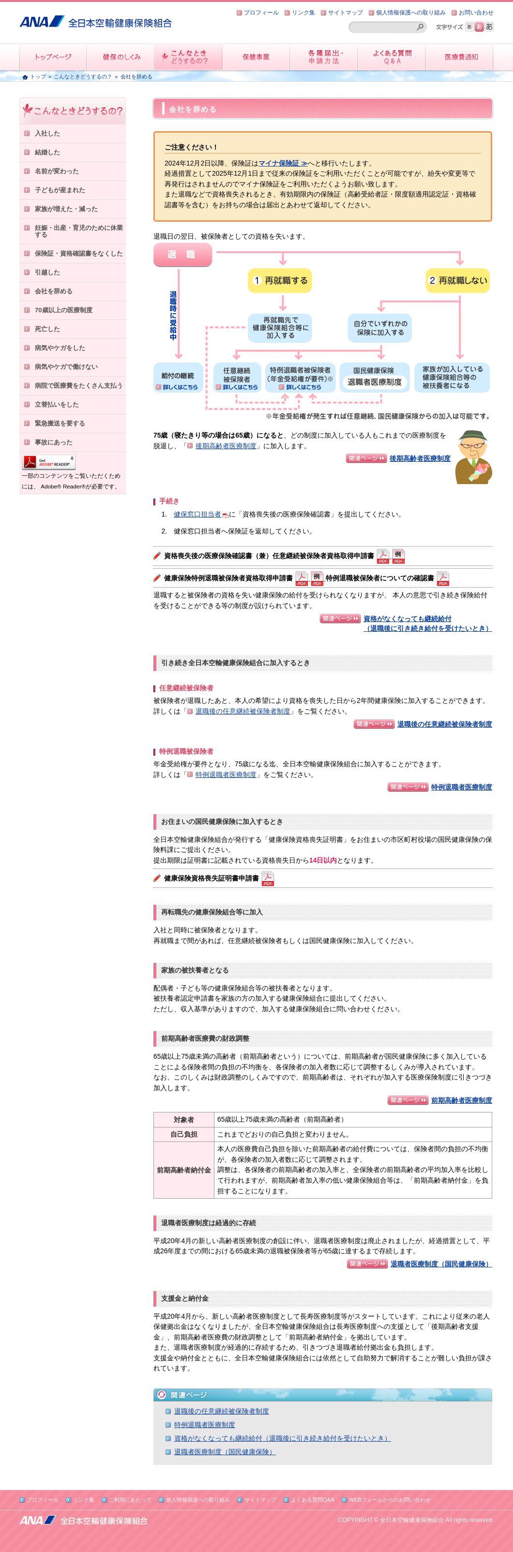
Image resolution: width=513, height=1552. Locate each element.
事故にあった (54, 442)
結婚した (47, 152)
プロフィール (261, 12)
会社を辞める (54, 291)
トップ (38, 76)
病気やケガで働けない (66, 366)
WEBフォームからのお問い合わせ (390, 1500)
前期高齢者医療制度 (461, 1100)
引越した (47, 272)
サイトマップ (345, 12)
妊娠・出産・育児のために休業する (79, 231)
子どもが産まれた (60, 190)
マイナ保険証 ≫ (283, 163)
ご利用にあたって (130, 1500)
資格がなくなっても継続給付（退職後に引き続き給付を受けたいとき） (282, 1438)
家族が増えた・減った (66, 209)
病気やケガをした (60, 347)
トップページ (53, 57)
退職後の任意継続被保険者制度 (243, 711)
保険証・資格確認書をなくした (79, 253)
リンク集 (303, 12)
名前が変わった (57, 171)
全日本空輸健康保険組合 (95, 18)
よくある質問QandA (392, 57)
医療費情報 (460, 57)
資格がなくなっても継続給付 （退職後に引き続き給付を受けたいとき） (427, 624)
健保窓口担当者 (197, 514)
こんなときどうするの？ (189, 57)
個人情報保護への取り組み (411, 12)
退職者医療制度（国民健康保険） (441, 1264)
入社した (47, 133)
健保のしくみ (121, 57)
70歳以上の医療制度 (63, 310)
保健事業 (256, 57)
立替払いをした (57, 404)
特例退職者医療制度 (226, 774)
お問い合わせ (476, 12)
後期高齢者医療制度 (226, 446)
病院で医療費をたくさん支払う (79, 385)
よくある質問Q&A (312, 1500)
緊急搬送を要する (60, 423)
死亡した (47, 329)
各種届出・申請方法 (324, 57)
